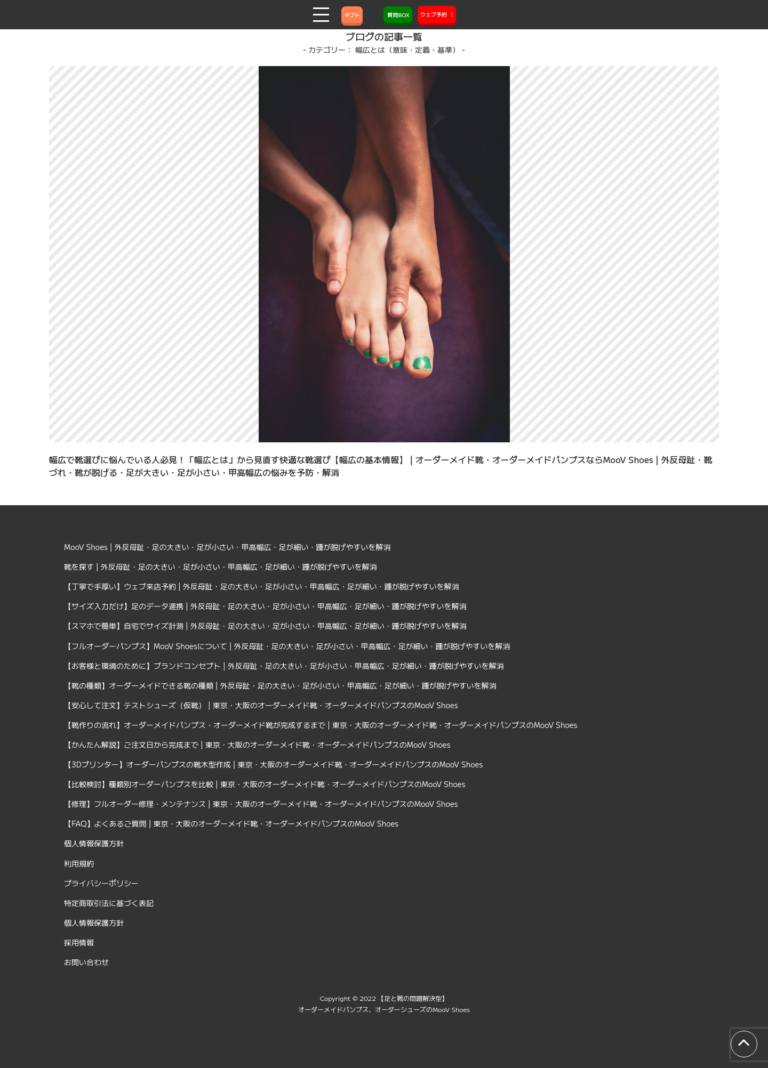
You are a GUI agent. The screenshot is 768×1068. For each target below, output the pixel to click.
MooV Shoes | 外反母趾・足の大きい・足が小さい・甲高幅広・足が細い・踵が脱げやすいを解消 (227, 546)
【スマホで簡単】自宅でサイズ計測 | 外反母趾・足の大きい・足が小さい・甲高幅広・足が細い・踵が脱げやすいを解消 (265, 625)
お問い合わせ (86, 962)
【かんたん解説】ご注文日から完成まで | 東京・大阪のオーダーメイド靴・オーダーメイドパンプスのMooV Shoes (257, 744)
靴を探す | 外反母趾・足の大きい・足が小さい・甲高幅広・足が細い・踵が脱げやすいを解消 (220, 566)
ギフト (352, 15)
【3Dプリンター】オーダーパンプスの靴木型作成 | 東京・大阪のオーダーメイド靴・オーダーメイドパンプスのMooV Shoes (273, 764)
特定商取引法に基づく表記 (109, 902)
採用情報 (79, 942)
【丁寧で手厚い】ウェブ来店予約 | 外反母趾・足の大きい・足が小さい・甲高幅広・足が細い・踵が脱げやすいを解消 (261, 586)
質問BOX (398, 15)
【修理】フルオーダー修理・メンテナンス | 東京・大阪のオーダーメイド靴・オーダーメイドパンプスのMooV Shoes (261, 803)
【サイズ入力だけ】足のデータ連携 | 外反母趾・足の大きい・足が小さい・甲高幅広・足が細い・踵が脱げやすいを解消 (265, 606)
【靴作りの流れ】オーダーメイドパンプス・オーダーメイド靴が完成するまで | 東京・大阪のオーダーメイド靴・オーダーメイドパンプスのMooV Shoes (321, 724)
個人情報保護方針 (94, 843)
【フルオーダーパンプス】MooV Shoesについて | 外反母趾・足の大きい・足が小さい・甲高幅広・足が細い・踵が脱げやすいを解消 (287, 646)
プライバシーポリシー (101, 883)
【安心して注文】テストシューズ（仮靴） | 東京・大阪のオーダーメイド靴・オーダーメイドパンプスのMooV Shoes (261, 705)
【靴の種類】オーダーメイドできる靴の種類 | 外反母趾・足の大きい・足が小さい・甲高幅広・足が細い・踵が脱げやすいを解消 (280, 685)
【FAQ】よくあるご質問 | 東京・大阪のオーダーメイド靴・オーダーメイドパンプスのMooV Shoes (231, 823)
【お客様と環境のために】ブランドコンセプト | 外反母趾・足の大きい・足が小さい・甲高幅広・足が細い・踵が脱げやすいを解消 (284, 665)
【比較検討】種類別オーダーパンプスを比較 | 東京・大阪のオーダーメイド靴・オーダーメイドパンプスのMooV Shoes (265, 784)
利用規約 (79, 863)
